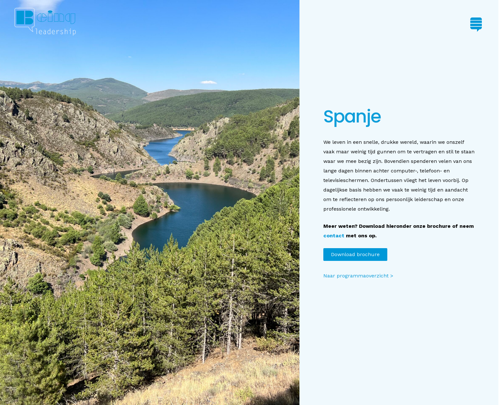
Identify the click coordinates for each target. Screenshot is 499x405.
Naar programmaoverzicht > (358, 276)
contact (333, 236)
